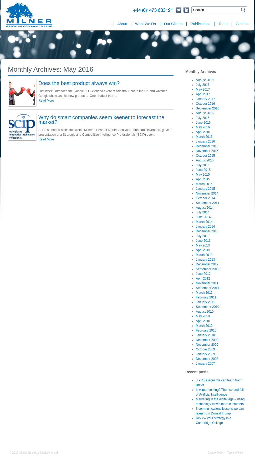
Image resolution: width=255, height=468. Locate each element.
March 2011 (204, 293)
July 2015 (202, 165)
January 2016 (205, 141)
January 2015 (205, 189)
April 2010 (203, 321)
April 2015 (203, 179)
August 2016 (204, 113)
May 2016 (203, 127)
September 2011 (207, 288)
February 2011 (206, 297)
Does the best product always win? (79, 83)
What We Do (145, 24)
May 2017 (203, 89)
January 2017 (205, 99)
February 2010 (206, 330)
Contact (242, 24)
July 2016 (202, 118)
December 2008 (207, 359)
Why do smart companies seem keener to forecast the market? (101, 119)
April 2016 (203, 132)
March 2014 (204, 222)
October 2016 (205, 104)
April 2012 (203, 278)
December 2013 (207, 231)
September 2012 (207, 269)
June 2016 (203, 122)
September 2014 (207, 203)
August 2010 (204, 311)
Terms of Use (235, 452)
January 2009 (205, 354)
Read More (46, 100)
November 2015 (207, 151)
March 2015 (204, 184)
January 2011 (205, 302)
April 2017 (203, 94)
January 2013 (205, 259)
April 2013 (203, 250)
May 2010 (203, 316)
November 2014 (207, 193)
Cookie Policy (215, 452)
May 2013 (203, 245)
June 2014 (203, 217)
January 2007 (205, 363)
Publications (201, 24)
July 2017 (202, 85)
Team (223, 24)
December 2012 (207, 264)
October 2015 (205, 155)
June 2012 (203, 274)
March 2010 (204, 326)
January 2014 (205, 226)
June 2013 (203, 241)
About (122, 24)
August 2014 (204, 207)
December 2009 (207, 340)
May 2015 (203, 174)
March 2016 (204, 137)
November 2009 (207, 344)
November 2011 (207, 283)
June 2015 (203, 170)
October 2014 (205, 198)
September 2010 (207, 307)
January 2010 (205, 335)
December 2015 (207, 146)
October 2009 (205, 349)
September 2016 (207, 108)
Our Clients (173, 24)
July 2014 (202, 212)
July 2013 (202, 236)
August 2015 (204, 160)
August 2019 (204, 80)
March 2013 (204, 255)
